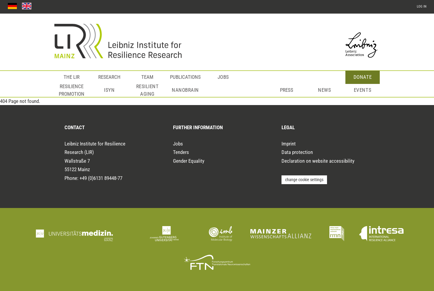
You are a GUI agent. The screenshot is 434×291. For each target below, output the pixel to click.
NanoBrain (185, 90)
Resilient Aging (147, 90)
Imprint (288, 144)
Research (109, 77)
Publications (185, 77)
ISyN (109, 90)
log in (421, 6)
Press (286, 90)
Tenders (181, 152)
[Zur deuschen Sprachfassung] (12, 6)
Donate (363, 77)
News (324, 90)
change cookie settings (304, 179)
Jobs (223, 77)
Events (362, 90)
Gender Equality (188, 161)
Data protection (297, 152)
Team (147, 77)
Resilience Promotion (71, 90)
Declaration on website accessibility (317, 161)
